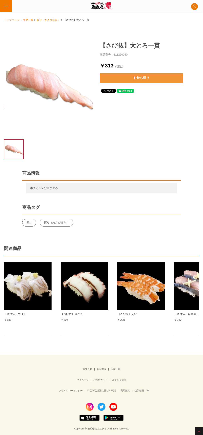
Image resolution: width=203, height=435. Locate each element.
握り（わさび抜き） (56, 222)
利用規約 (125, 390)
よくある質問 (119, 379)
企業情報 (139, 390)
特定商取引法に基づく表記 (101, 390)
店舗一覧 (115, 369)
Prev (14, 295)
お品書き (101, 369)
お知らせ (87, 369)
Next (189, 295)
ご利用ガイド (100, 379)
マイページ (83, 379)
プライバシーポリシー (71, 390)
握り (29, 222)
